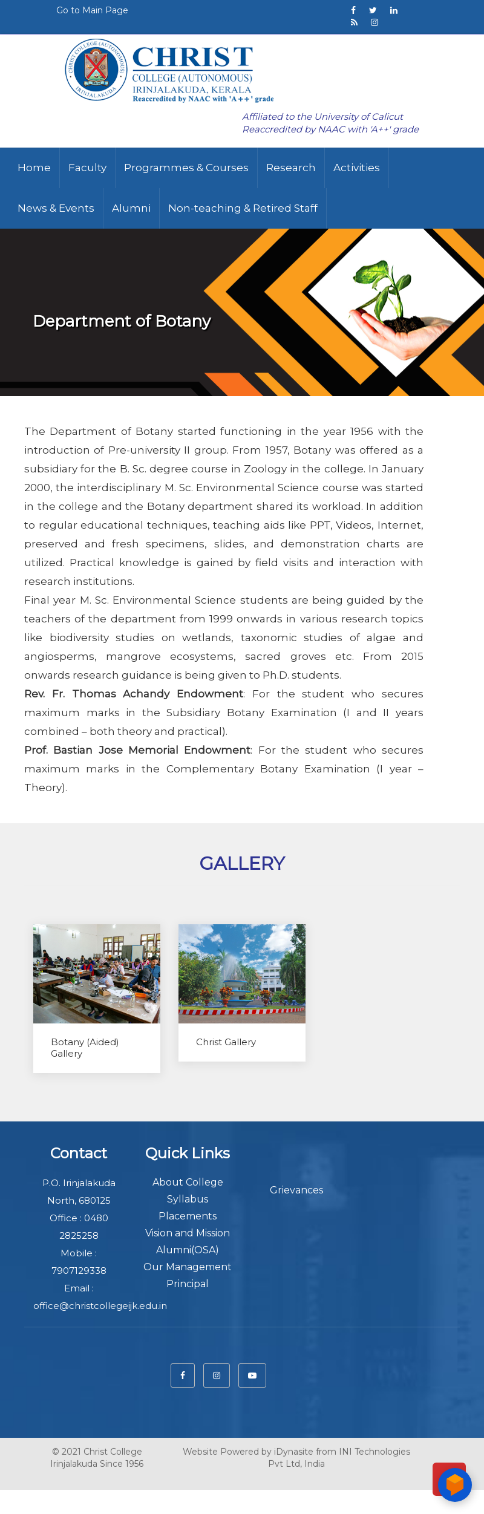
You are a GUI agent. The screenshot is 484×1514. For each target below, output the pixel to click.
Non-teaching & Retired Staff (243, 208)
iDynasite (293, 1443)
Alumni (131, 208)
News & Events (56, 208)
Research (291, 168)
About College (187, 1182)
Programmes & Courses (186, 168)
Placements (188, 1216)
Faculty (87, 168)
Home (34, 168)
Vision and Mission (187, 1233)
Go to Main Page (92, 10)
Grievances (296, 1190)
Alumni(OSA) (187, 1250)
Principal (187, 1284)
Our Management (187, 1267)
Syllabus (187, 1199)
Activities (356, 168)
